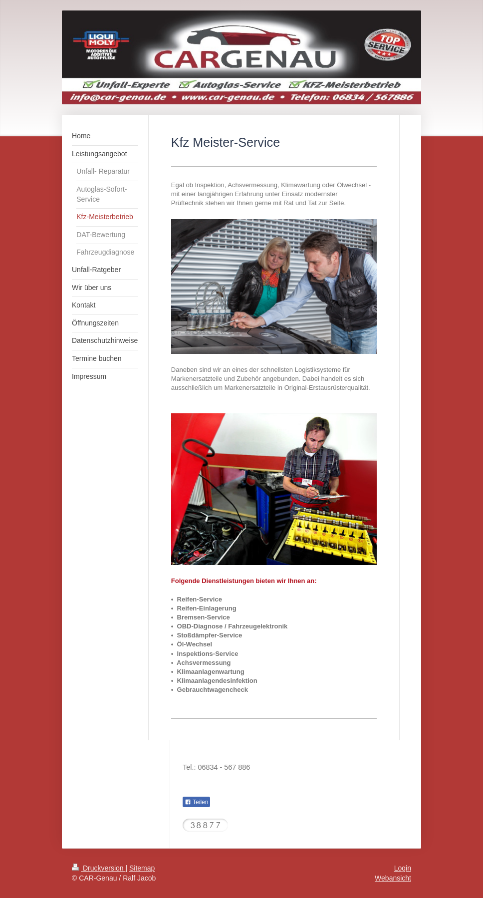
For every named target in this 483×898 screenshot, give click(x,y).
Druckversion (98, 868)
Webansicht (393, 878)
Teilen (196, 802)
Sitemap (142, 868)
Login (402, 868)
